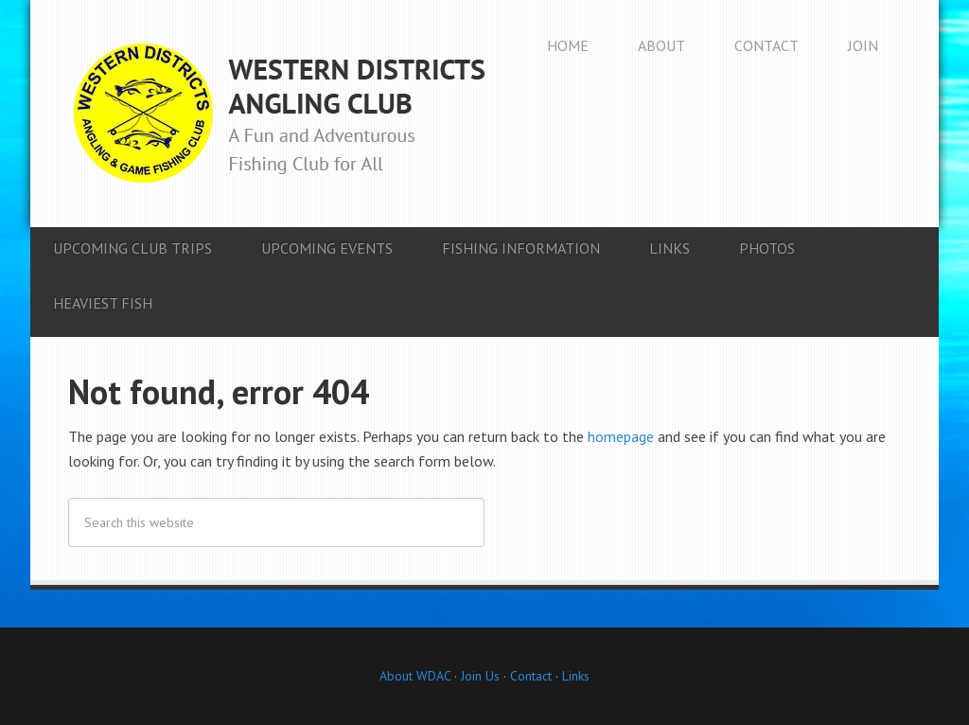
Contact (531, 675)
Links (576, 675)
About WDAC (414, 675)
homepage (621, 436)
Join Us (478, 675)
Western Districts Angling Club (279, 113)
